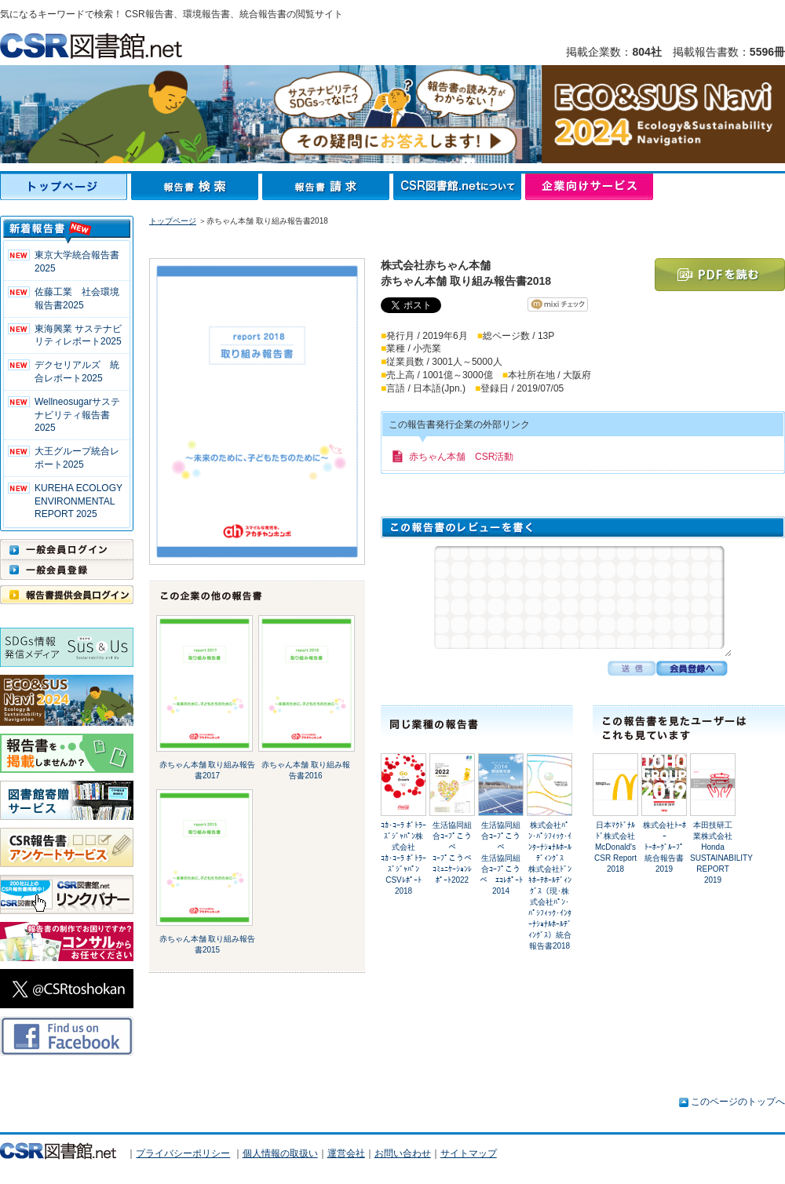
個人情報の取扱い (280, 1153)
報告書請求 (327, 186)
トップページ (65, 186)
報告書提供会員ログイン (66, 594)
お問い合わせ (402, 1153)
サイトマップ (468, 1153)
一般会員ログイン (66, 549)
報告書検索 (196, 186)
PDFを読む (720, 274)
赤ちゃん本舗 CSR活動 (461, 456)
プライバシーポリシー (183, 1153)
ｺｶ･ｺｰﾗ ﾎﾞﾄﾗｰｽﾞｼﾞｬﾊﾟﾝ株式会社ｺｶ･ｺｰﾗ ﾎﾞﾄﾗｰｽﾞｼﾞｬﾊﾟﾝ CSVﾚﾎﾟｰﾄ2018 (403, 858)
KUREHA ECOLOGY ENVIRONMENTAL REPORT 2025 (78, 501)
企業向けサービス (589, 186)
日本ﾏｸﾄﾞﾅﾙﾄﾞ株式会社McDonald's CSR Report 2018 (615, 847)
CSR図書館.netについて (459, 186)
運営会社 (346, 1153)
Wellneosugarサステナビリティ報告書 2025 (77, 415)
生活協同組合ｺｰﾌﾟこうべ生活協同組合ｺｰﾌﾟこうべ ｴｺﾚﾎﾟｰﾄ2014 (501, 858)
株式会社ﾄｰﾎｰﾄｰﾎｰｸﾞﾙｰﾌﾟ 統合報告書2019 (664, 847)
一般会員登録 (66, 569)
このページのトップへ (738, 1101)
